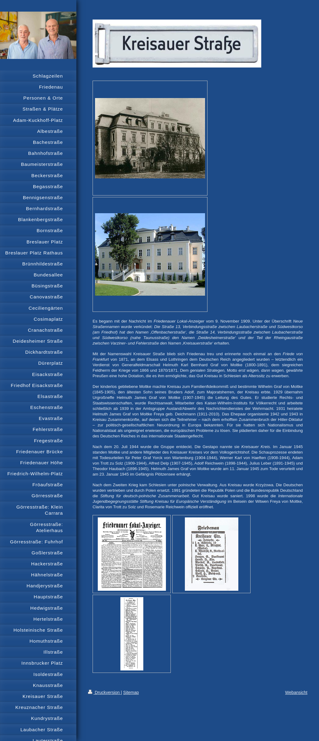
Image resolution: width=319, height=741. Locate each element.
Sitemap (131, 692)
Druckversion (104, 692)
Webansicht (296, 692)
